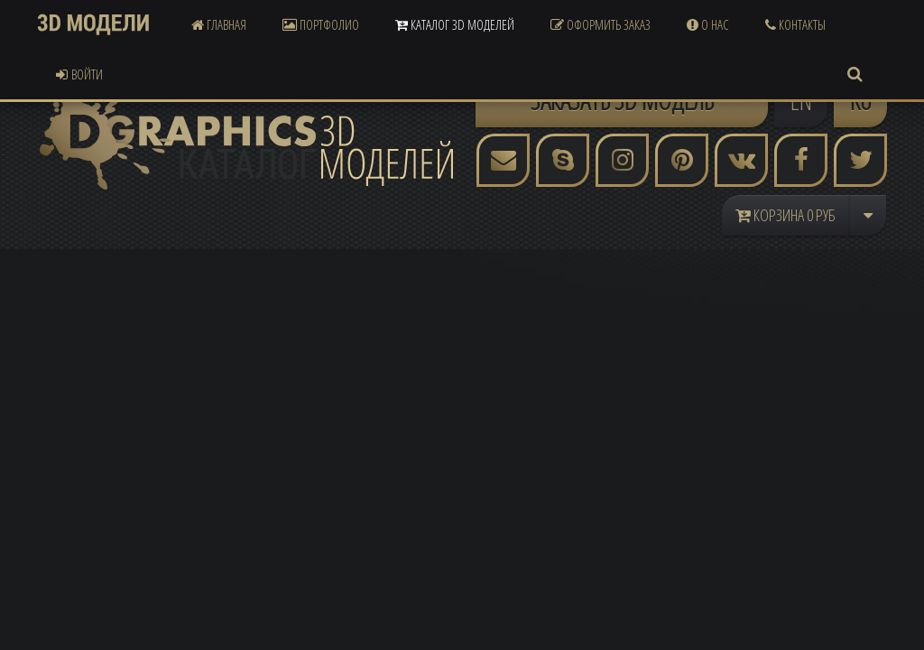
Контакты (795, 24)
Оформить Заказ (600, 24)
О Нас (708, 24)
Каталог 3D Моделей (454, 24)
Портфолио (320, 24)
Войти (79, 74)
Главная (218, 24)
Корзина (785, 215)
